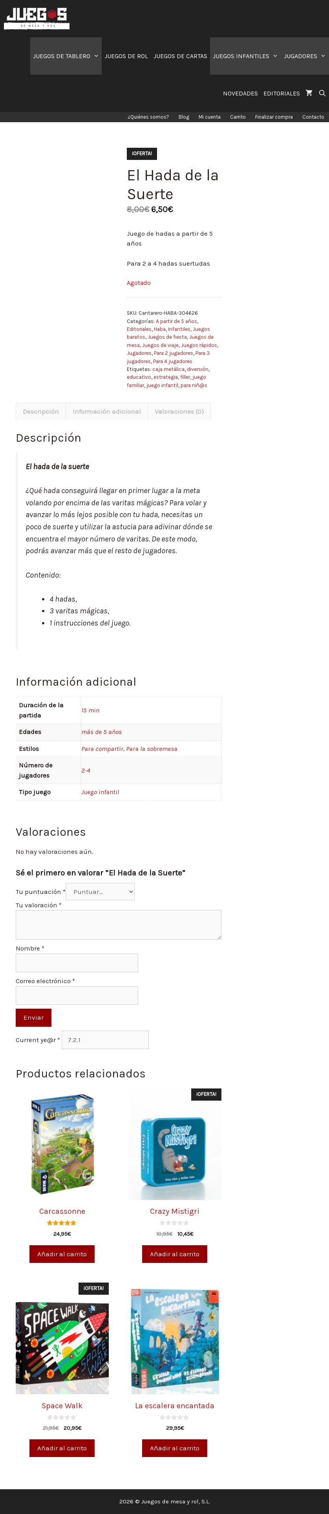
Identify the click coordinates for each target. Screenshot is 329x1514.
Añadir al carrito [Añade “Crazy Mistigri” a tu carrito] (174, 1254)
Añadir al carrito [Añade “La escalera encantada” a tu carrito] (174, 1448)
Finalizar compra (274, 117)
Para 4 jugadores (172, 361)
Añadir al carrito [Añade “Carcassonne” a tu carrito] (62, 1254)
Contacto (313, 117)
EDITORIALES (281, 93)
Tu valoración (39, 905)
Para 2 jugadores (173, 353)
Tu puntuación (41, 892)
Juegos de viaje (160, 345)
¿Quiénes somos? (148, 117)
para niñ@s (194, 385)
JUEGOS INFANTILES (247, 56)
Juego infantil (100, 792)
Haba (160, 329)
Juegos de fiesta (167, 337)
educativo (139, 377)
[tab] (41, 411)
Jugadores (139, 353)
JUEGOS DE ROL (126, 56)
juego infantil (162, 385)
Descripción (41, 411)
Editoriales (139, 329)
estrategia (166, 377)
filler (185, 377)
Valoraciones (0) (179, 411)
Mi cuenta (210, 117)
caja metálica (168, 369)
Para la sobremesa (151, 748)
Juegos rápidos (199, 345)
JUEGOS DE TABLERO (67, 56)
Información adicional (107, 411)
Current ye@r (38, 1040)
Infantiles (179, 329)
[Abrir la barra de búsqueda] (322, 93)
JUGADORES (306, 56)
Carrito (238, 117)
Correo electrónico (45, 981)
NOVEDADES (240, 93)
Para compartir (102, 748)
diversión (197, 369)
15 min (90, 710)
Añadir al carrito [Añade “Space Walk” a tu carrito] (62, 1448)
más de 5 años (101, 732)
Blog (184, 117)
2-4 (85, 770)
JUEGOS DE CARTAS (180, 56)
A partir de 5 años (176, 321)
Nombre (30, 948)
